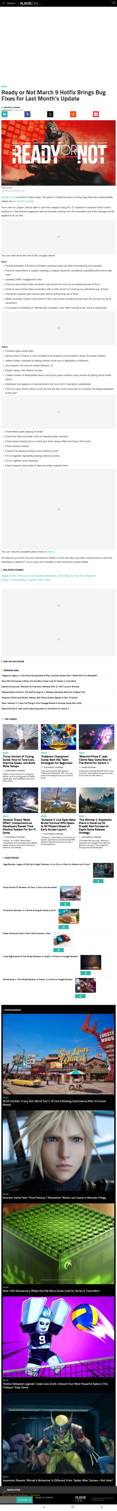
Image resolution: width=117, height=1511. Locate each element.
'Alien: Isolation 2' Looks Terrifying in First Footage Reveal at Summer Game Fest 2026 (41, 703)
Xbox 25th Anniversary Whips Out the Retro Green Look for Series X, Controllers (38, 680)
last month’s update (23, 201)
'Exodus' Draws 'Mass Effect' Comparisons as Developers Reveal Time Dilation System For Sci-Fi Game (19, 826)
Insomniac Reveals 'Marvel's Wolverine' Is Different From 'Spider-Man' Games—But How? (58, 1480)
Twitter (50, 114)
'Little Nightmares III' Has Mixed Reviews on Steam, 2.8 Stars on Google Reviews (40, 965)
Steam (50, 551)
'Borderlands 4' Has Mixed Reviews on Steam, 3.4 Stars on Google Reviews (38, 988)
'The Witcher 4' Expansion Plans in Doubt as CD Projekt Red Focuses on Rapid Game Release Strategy (95, 826)
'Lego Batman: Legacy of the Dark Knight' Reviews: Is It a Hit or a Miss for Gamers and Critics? (46, 873)
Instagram (72, 1507)
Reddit (73, 114)
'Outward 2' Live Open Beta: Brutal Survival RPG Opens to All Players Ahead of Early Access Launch (58, 824)
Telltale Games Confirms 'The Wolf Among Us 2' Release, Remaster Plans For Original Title (43, 692)
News (4, 86)
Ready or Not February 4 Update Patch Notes (25, 580)
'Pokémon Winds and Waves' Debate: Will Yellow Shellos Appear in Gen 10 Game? (39, 697)
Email (4, 114)
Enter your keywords (114, 2)
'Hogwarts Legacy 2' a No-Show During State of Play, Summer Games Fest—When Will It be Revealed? (49, 675)
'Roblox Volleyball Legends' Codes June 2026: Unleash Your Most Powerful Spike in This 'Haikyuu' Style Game (55, 1385)
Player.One (31, 3)
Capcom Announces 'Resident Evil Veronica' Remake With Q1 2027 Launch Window (40, 686)
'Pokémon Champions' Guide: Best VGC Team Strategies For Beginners (56, 759)
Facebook (27, 114)
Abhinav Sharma (12, 107)
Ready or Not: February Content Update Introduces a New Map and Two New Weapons (48, 575)
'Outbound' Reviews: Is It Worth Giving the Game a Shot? (29, 919)
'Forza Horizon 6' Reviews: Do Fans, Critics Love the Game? (30, 896)
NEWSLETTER (13, 1489)
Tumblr (101, 1507)
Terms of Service (44, 1497)
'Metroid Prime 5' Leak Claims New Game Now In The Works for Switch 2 (35, 708)
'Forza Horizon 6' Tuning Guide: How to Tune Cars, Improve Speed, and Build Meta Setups (19, 761)
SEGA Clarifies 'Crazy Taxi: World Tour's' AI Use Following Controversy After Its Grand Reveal (54, 1102)
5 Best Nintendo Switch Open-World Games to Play (27, 942)
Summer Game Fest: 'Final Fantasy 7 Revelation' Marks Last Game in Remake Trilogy (54, 1197)
